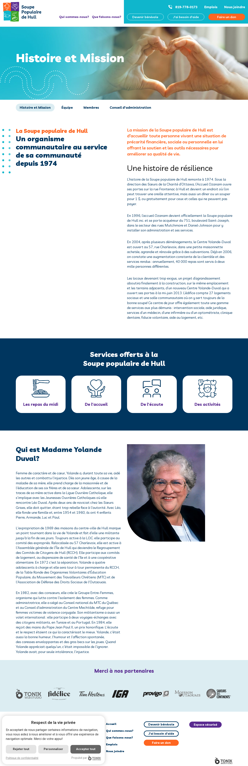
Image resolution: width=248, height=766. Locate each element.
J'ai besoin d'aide (186, 17)
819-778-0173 (186, 7)
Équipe (67, 107)
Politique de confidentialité (22, 758)
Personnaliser (53, 749)
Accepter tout (85, 749)
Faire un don (161, 743)
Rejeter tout (21, 749)
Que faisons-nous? (106, 17)
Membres (91, 107)
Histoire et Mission (35, 107)
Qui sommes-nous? (74, 17)
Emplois (210, 7)
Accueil (111, 724)
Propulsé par (86, 757)
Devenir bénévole (145, 17)
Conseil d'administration (130, 107)
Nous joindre (234, 7)
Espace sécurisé (205, 725)
